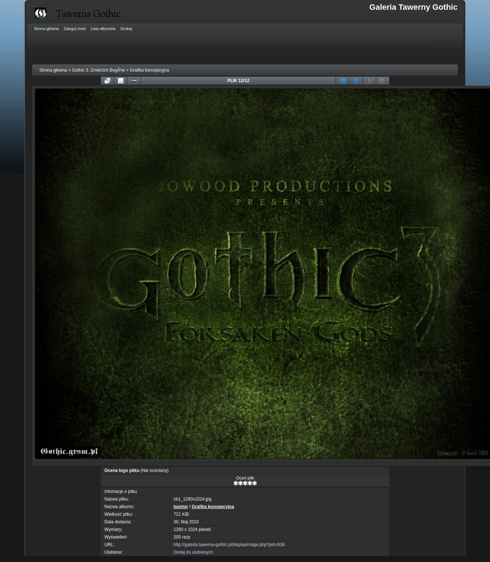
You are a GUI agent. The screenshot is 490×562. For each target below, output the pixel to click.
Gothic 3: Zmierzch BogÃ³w (98, 70)
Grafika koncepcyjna (149, 70)
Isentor (180, 506)
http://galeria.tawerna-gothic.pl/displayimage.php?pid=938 (228, 544)
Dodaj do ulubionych (193, 552)
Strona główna (53, 70)
